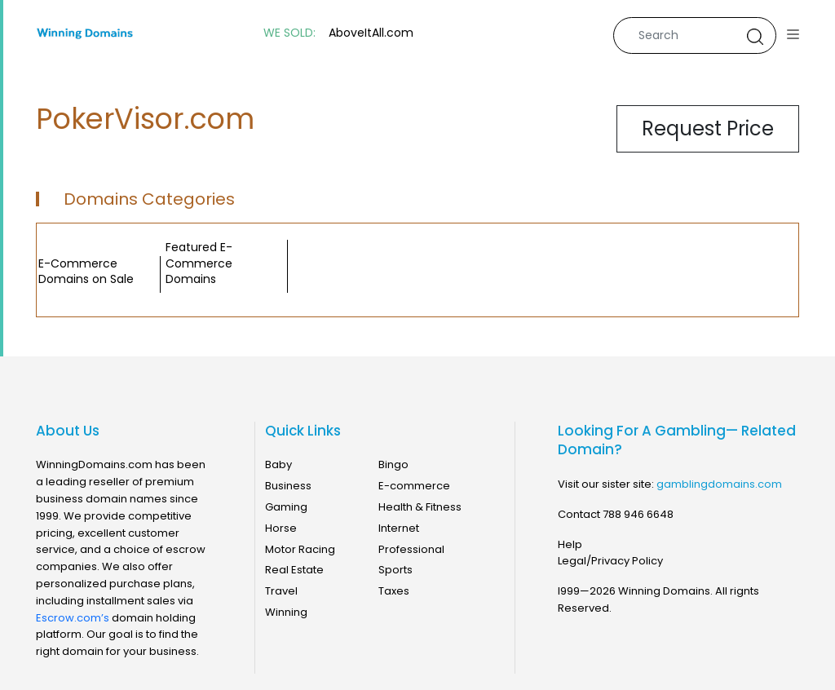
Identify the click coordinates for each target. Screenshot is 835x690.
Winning (286, 612)
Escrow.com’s (72, 618)
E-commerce (414, 485)
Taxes (393, 591)
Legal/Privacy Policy (610, 560)
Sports (395, 569)
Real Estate (294, 569)
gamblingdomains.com (719, 484)
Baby (278, 464)
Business (288, 485)
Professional (411, 549)
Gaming (286, 507)
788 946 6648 (638, 514)
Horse (281, 528)
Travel (281, 591)
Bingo (393, 464)
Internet (398, 528)
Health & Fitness (420, 507)
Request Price (708, 128)
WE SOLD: (289, 33)
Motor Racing (300, 549)
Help (570, 544)
